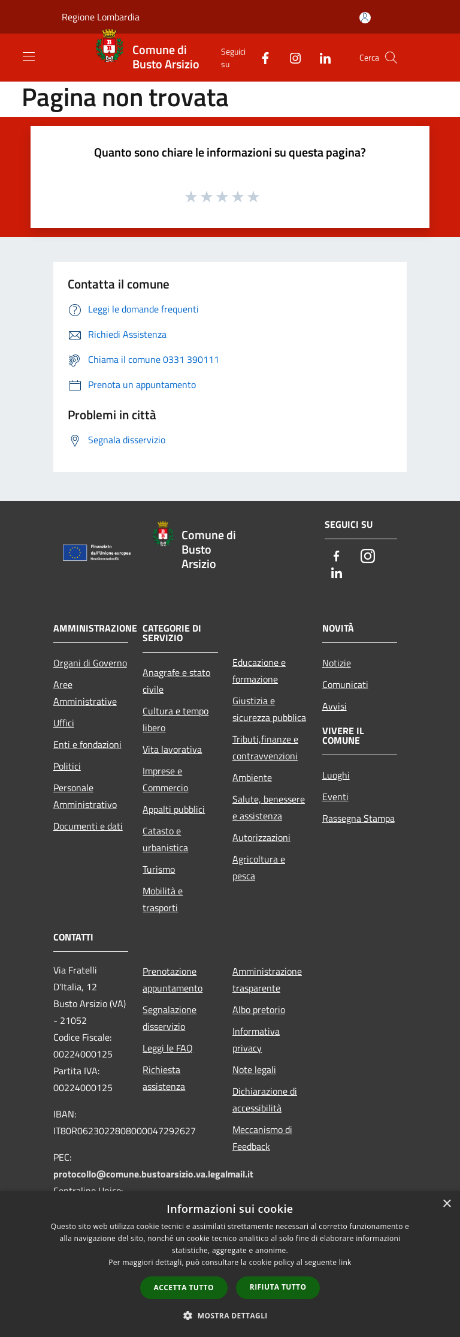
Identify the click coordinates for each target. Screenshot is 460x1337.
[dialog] (230, 1264)
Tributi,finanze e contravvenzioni (265, 747)
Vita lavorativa (172, 749)
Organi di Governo (90, 663)
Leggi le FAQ (168, 1048)
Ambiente (252, 777)
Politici (67, 766)
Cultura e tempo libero (175, 719)
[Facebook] (261, 57)
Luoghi (336, 775)
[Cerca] (391, 57)
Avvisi (334, 706)
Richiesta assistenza (164, 1077)
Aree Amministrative (85, 692)
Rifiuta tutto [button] (278, 1287)
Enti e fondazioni (87, 744)
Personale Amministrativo (85, 796)
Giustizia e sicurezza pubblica (269, 709)
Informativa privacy (256, 1039)
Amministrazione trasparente (267, 979)
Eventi (335, 796)
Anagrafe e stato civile (176, 680)
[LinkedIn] (320, 57)
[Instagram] (290, 57)
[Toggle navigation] (29, 56)
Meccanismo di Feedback (262, 1137)
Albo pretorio (258, 1009)
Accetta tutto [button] (184, 1287)
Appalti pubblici (174, 809)
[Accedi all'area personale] (365, 17)
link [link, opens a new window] (345, 1262)
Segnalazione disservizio (169, 1017)
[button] (230, 1315)
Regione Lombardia (101, 17)
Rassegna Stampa (358, 818)
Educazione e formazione (259, 670)
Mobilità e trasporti (163, 899)
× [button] (446, 1204)
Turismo (159, 869)
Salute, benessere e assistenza (268, 807)
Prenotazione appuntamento (172, 979)
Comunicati (345, 684)
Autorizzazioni (261, 837)
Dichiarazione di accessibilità (264, 1099)
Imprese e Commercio (165, 779)
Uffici (63, 723)
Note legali (254, 1069)
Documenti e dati (88, 826)
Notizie (336, 663)
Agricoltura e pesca (258, 867)
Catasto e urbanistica (165, 839)
